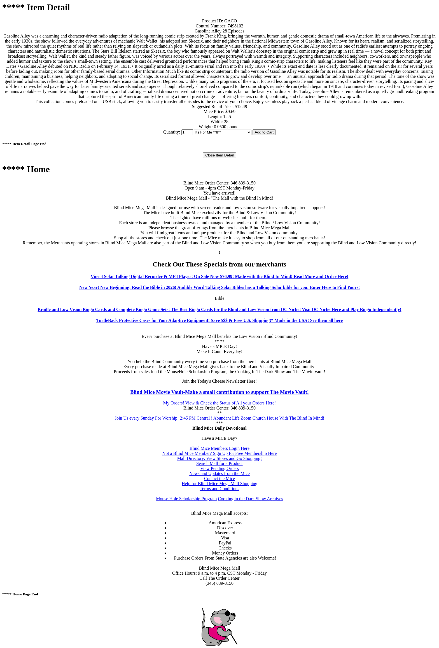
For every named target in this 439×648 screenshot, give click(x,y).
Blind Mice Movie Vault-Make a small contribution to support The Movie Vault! (219, 392)
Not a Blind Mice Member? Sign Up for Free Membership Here (219, 453)
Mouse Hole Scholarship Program (186, 498)
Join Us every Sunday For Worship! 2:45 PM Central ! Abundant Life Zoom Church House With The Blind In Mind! (219, 418)
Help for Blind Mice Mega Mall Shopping (219, 483)
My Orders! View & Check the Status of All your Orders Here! (219, 403)
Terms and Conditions (219, 488)
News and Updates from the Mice (219, 473)
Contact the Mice (219, 478)
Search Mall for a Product (219, 463)
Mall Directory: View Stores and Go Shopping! (219, 458)
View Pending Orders (219, 468)
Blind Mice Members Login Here (219, 448)
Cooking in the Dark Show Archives (250, 498)
